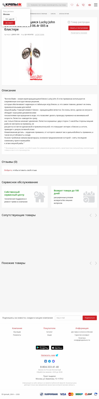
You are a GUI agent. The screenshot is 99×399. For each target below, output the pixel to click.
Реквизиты (17, 335)
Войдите (8, 170)
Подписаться (90, 318)
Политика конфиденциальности (82, 339)
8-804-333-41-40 (49, 366)
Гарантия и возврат (82, 335)
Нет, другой (10, 19)
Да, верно (9, 23)
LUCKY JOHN (39, 34)
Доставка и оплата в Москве (82, 332)
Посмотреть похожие (79, 33)
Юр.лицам (17, 332)
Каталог (49, 332)
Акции (49, 335)
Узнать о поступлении (79, 28)
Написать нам (48, 355)
